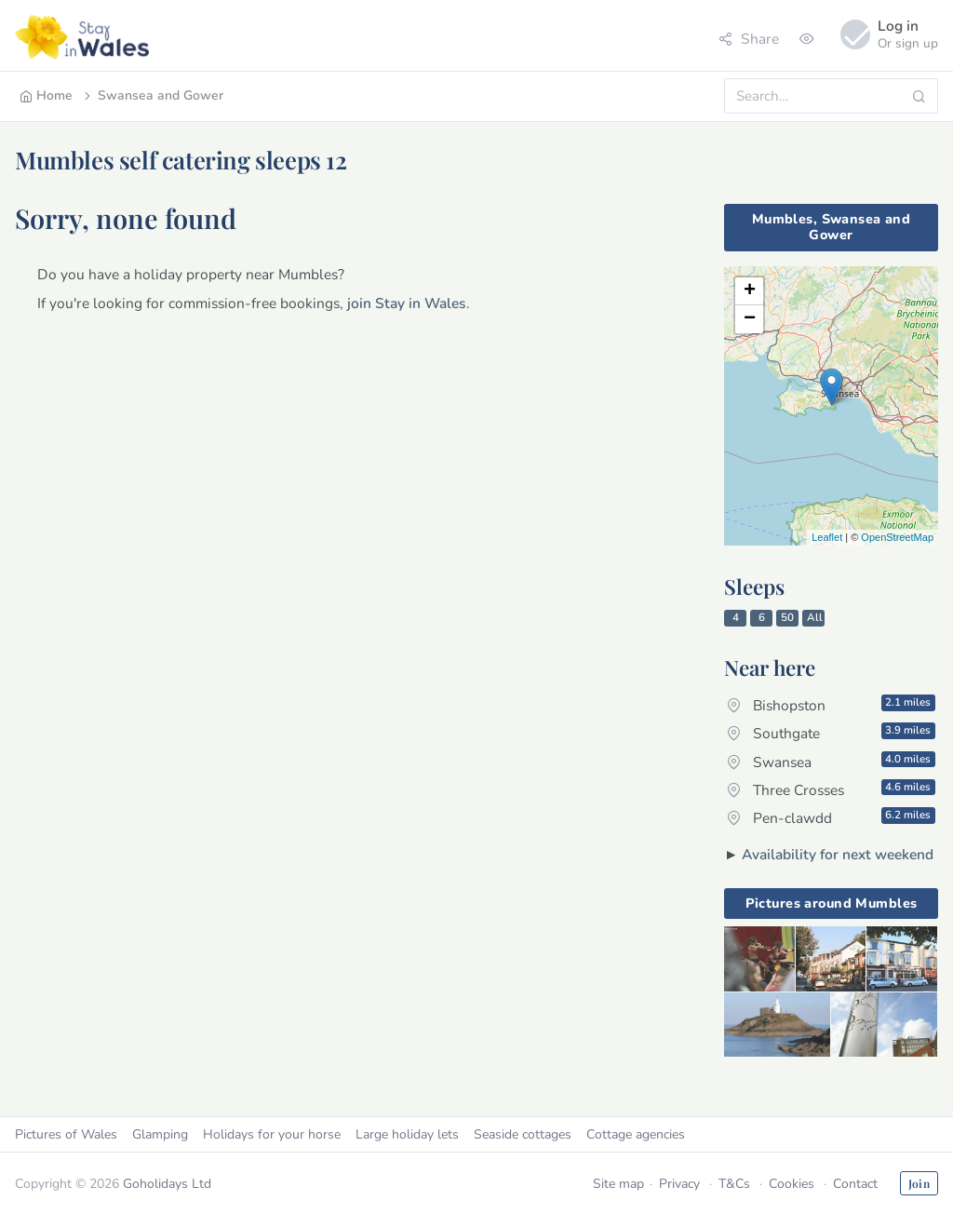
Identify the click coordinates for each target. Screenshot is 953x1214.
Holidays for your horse (272, 1134)
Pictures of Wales (66, 1134)
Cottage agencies (635, 1134)
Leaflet (827, 537)
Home (46, 95)
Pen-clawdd (831, 817)
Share (748, 38)
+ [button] (750, 291)
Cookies (791, 1184)
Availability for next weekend (837, 854)
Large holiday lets (407, 1134)
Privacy (679, 1184)
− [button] (750, 319)
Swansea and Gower (152, 95)
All (815, 617)
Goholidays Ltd (167, 1184)
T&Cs (734, 1184)
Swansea (831, 761)
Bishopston (831, 705)
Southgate (831, 732)
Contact (855, 1184)
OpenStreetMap (897, 537)
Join (919, 1183)
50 (787, 617)
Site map (618, 1184)
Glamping (160, 1134)
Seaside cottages (522, 1134)
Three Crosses (831, 789)
